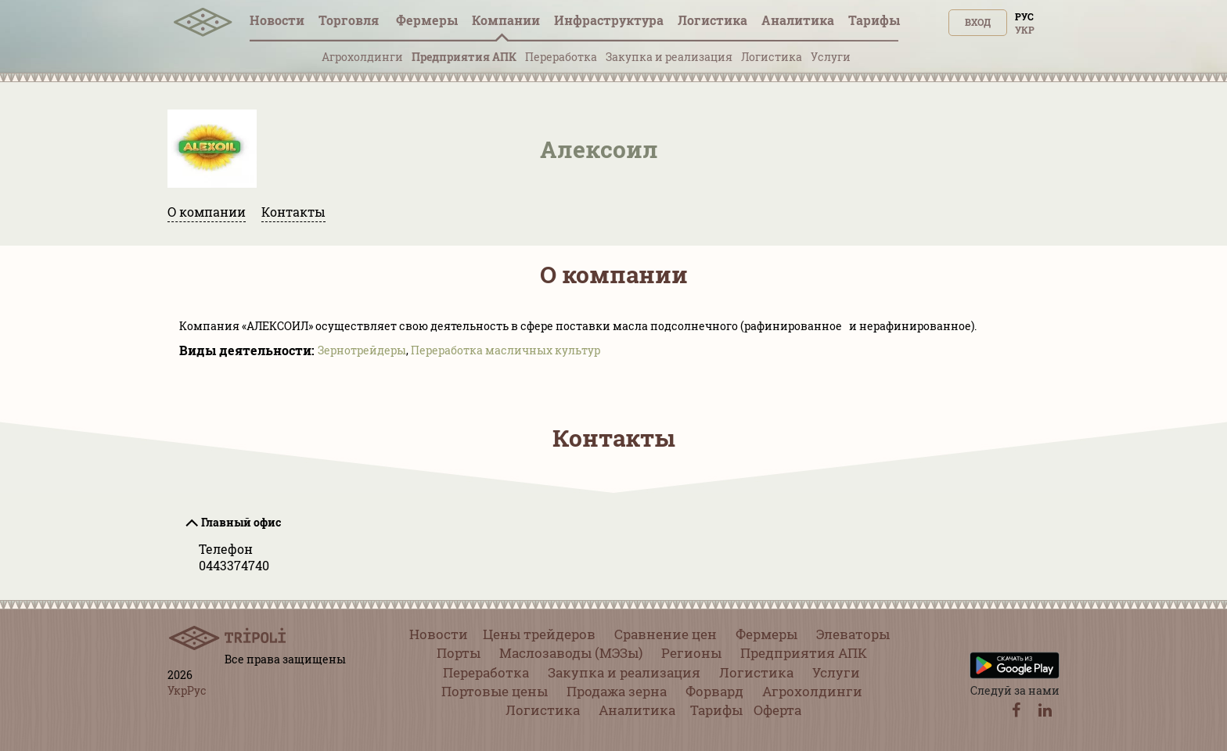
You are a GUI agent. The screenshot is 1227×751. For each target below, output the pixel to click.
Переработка (561, 56)
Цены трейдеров (539, 634)
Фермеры (427, 20)
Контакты (293, 211)
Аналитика (797, 20)
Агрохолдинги (362, 56)
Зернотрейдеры (362, 350)
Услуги (831, 56)
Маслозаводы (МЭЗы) (570, 653)
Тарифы (874, 20)
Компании (506, 20)
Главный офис (241, 522)
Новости (277, 20)
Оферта (777, 710)
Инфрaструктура (609, 20)
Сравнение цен (665, 634)
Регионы (691, 653)
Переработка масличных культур (505, 350)
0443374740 (234, 565)
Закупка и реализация (669, 56)
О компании (206, 211)
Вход (978, 22)
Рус (1024, 16)
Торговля (350, 20)
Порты (458, 653)
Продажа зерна (617, 691)
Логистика (712, 20)
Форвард (714, 691)
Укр (1024, 29)
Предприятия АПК (464, 56)
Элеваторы (853, 634)
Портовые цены (494, 691)
